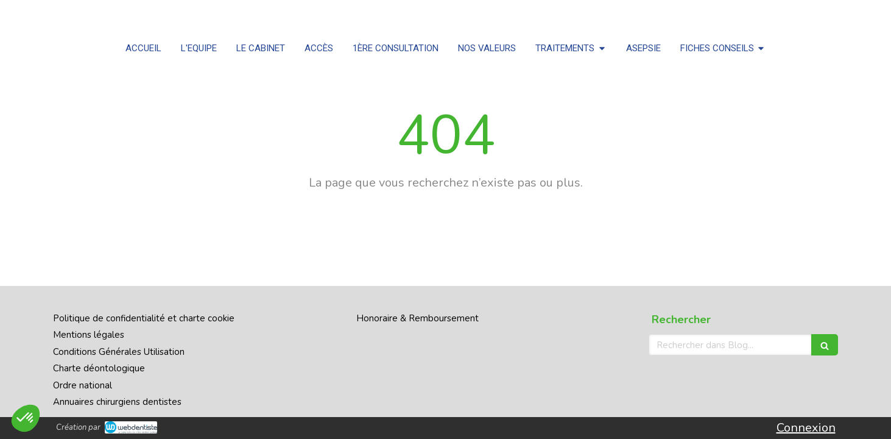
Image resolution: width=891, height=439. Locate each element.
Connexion (806, 427)
